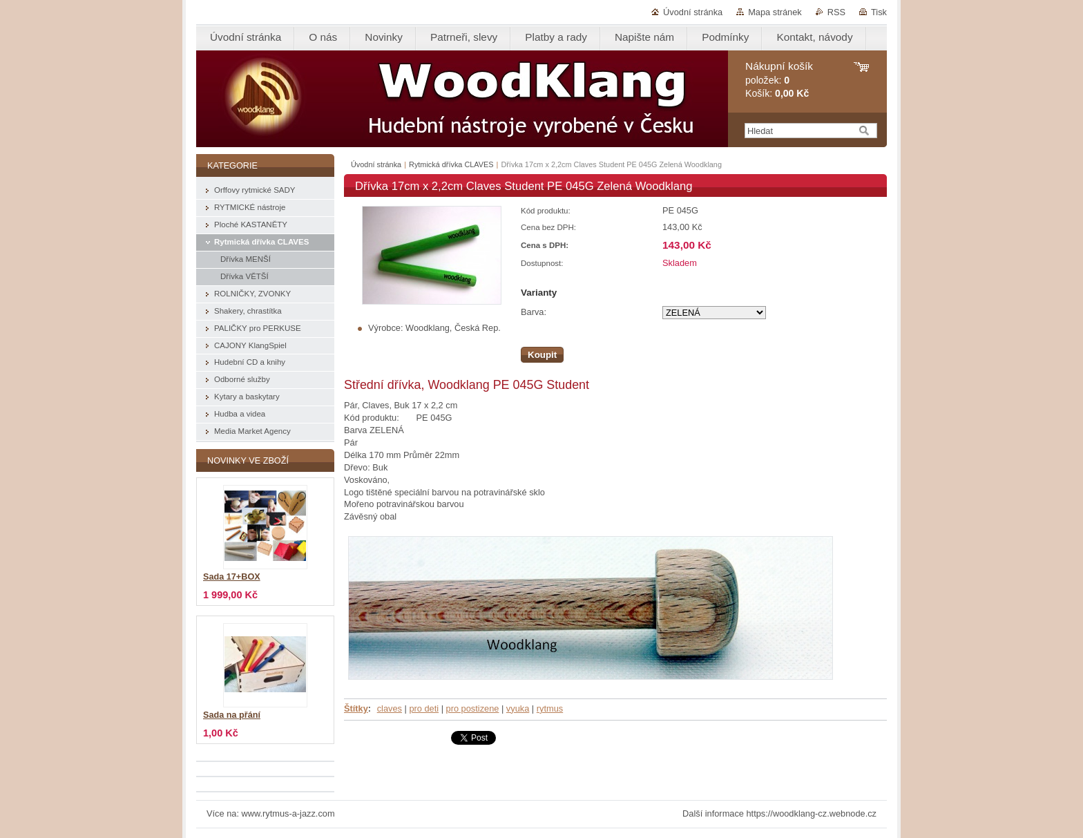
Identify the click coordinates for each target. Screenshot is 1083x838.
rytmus (550, 708)
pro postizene (472, 708)
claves (389, 708)
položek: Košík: (779, 80)
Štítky (356, 708)
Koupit (542, 355)
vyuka (517, 708)
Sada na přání (231, 715)
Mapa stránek (775, 12)
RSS (836, 12)
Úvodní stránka (692, 12)
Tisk (879, 12)
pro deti (424, 708)
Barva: (533, 312)
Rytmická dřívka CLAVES (451, 164)
